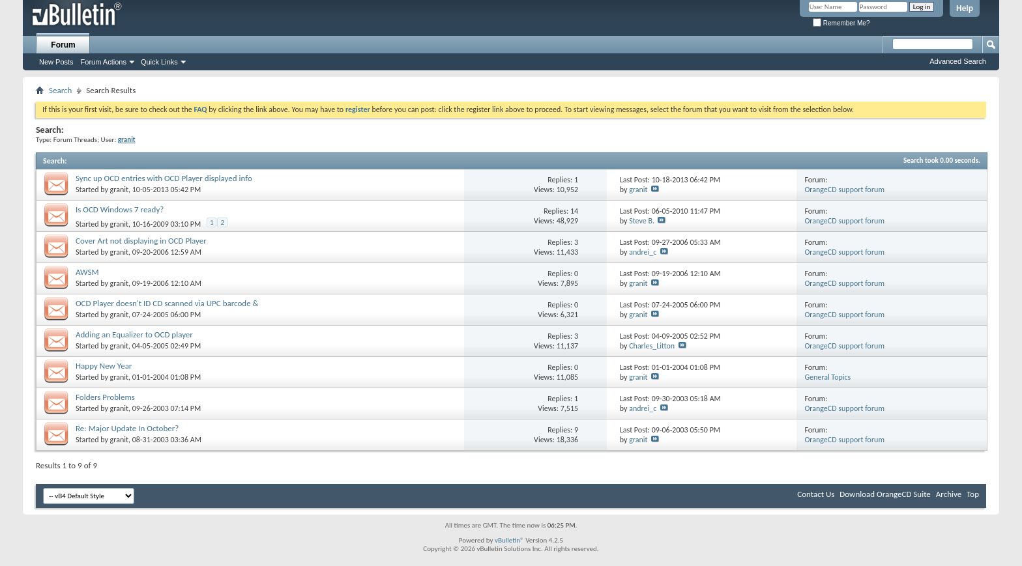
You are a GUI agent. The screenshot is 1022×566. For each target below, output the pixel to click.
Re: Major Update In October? (127, 428)
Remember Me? (841, 23)
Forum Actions (103, 62)
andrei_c (642, 252)
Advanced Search (957, 61)
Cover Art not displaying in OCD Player (141, 241)
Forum (63, 45)
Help (964, 8)
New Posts (56, 62)
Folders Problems (105, 397)
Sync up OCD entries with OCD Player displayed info (164, 178)
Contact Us (815, 494)
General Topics (827, 377)
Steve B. (641, 220)
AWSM (87, 272)
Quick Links (159, 62)
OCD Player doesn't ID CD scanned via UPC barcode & (167, 303)
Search (60, 90)
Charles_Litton (652, 345)
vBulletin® (509, 540)
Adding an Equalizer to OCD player (134, 334)
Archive (948, 494)
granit (119, 189)
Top (973, 494)
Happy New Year (104, 366)
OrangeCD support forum (844, 189)
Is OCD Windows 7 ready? (120, 209)
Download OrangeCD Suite (885, 494)
